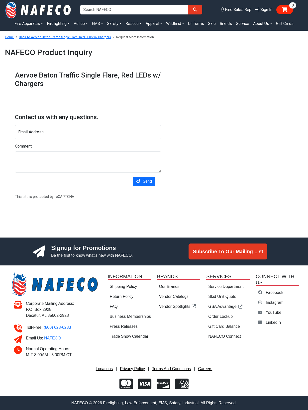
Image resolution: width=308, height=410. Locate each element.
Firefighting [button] (57, 23)
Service (242, 23)
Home (9, 37)
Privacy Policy (132, 369)
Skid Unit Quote (222, 296)
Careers (205, 369)
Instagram (275, 302)
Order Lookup (220, 316)
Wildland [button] (173, 23)
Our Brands (169, 286)
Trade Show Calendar (129, 336)
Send (144, 181)
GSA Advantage (225, 306)
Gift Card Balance (224, 326)
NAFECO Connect (224, 336)
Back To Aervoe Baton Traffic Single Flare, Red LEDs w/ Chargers (65, 37)
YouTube (273, 312)
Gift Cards (285, 23)
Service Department (225, 286)
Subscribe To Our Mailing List (228, 251)
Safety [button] (112, 23)
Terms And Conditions (171, 369)
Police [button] (79, 23)
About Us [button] (261, 23)
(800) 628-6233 (57, 327)
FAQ (114, 306)
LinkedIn (273, 322)
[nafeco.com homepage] (38, 9)
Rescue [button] (132, 23)
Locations (104, 369)
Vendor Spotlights (177, 306)
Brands (226, 23)
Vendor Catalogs (173, 296)
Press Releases (124, 326)
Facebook (274, 292)
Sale (212, 23)
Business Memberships (130, 316)
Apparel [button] (152, 23)
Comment (23, 146)
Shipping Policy (123, 286)
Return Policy (121, 296)
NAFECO (52, 338)
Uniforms (196, 23)
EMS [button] (96, 23)
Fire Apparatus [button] (27, 23)
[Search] (195, 9)
